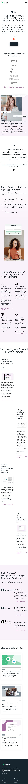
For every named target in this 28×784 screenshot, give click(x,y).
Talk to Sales (14, 44)
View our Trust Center (20, 333)
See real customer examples (14, 88)
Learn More (19, 601)
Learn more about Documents (5, 308)
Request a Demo (6, 406)
